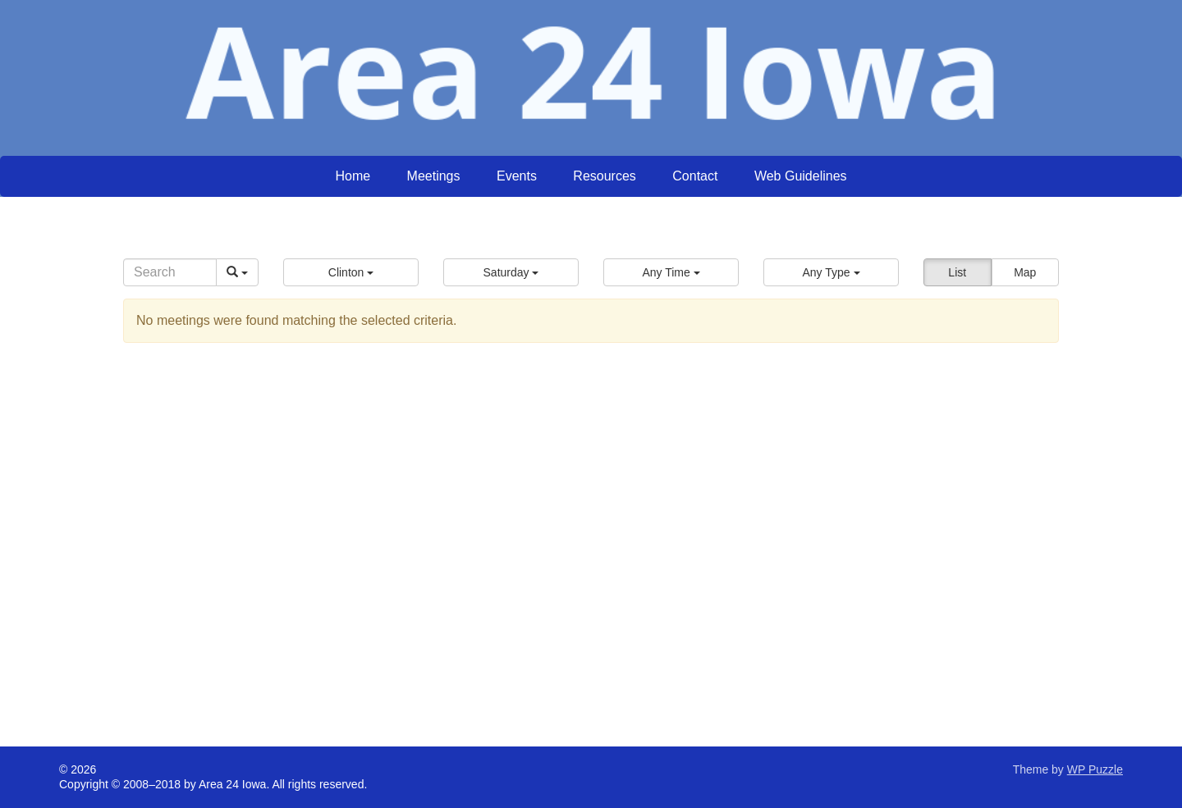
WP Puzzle (1095, 769)
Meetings (433, 176)
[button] (351, 272)
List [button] (957, 272)
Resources (604, 176)
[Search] (170, 272)
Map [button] (1025, 272)
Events (517, 176)
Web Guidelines (800, 176)
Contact (694, 176)
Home (352, 176)
